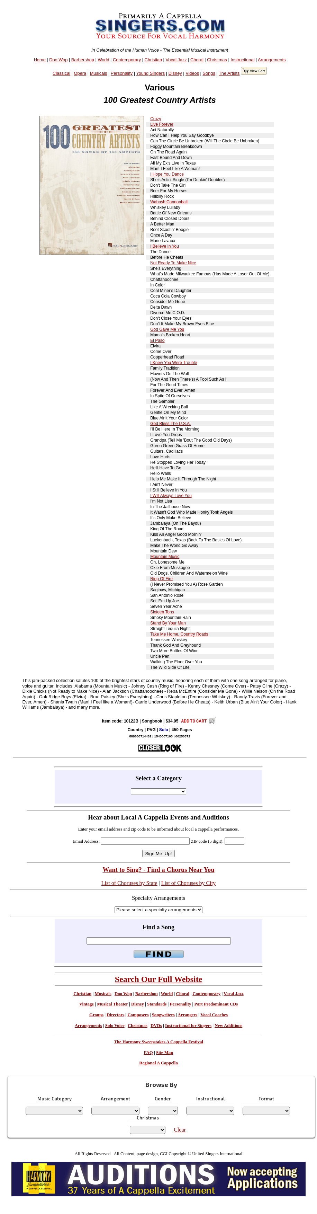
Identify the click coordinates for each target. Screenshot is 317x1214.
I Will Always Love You (170, 495)
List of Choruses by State (129, 883)
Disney (175, 73)
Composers (137, 1014)
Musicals (98, 73)
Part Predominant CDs (216, 1004)
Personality (122, 73)
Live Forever (161, 124)
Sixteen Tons (162, 612)
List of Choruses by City (188, 883)
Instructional (242, 59)
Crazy (155, 118)
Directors (115, 1014)
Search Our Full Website (158, 979)
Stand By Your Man (168, 623)
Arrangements (272, 59)
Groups (96, 1014)
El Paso (157, 340)
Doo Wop (58, 59)
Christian (153, 59)
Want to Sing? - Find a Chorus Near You (158, 869)
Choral (196, 59)
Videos (192, 73)
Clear (180, 1130)
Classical (61, 73)
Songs (209, 73)
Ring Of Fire (161, 578)
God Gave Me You (167, 329)
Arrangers (187, 1014)
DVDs (156, 1025)
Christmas (217, 59)
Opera (80, 73)
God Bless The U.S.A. (170, 423)
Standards (156, 1004)
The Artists (229, 73)
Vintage (86, 1004)
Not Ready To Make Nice (173, 262)
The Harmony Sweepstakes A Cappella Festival (158, 1041)
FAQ (148, 1052)
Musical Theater (112, 1004)
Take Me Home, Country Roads (179, 634)
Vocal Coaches (214, 1014)
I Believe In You (164, 246)
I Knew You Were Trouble (173, 362)
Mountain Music (164, 556)
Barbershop (82, 59)
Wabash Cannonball (169, 202)
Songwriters (163, 1014)
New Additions (228, 1025)
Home (40, 59)
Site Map (164, 1052)
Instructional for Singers (188, 1025)
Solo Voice (115, 1025)
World (103, 59)
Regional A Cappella (158, 1063)
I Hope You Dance (167, 174)
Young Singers (150, 73)
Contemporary (127, 59)
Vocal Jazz (176, 59)
